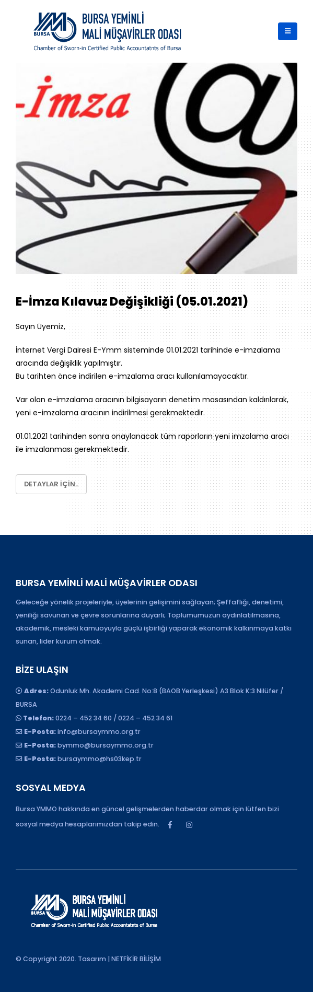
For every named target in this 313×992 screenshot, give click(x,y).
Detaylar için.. (51, 484)
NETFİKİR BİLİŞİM (136, 958)
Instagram (189, 825)
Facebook (170, 825)
